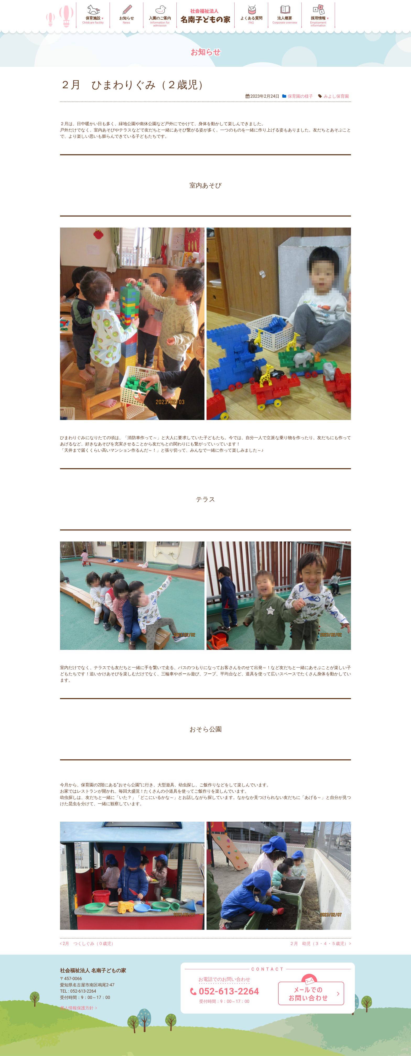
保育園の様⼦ (300, 96)
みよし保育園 (336, 96)
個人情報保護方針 (79, 1007)
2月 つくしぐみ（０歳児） (87, 943)
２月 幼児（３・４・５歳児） (320, 943)
